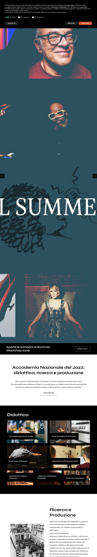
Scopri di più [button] (11, 23)
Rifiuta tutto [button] (71, 23)
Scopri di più (83, 349)
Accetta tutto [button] (85, 23)
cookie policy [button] (83, 7)
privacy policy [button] (70, 5)
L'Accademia (48, 393)
